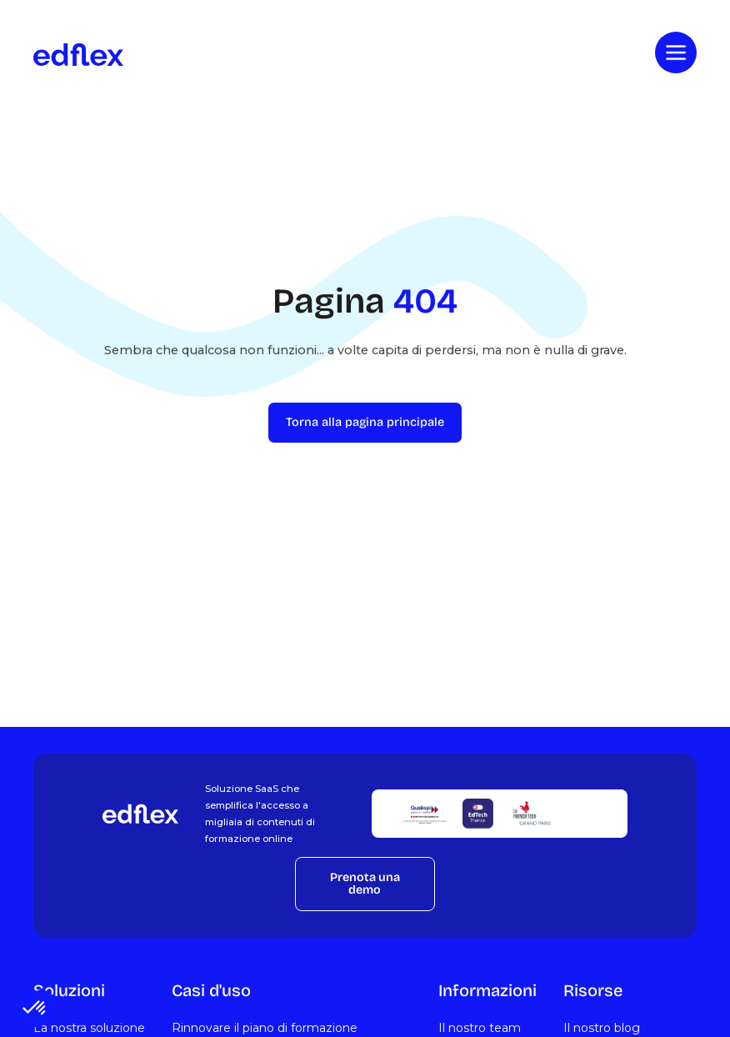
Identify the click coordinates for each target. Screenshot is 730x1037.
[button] (35, 1009)
